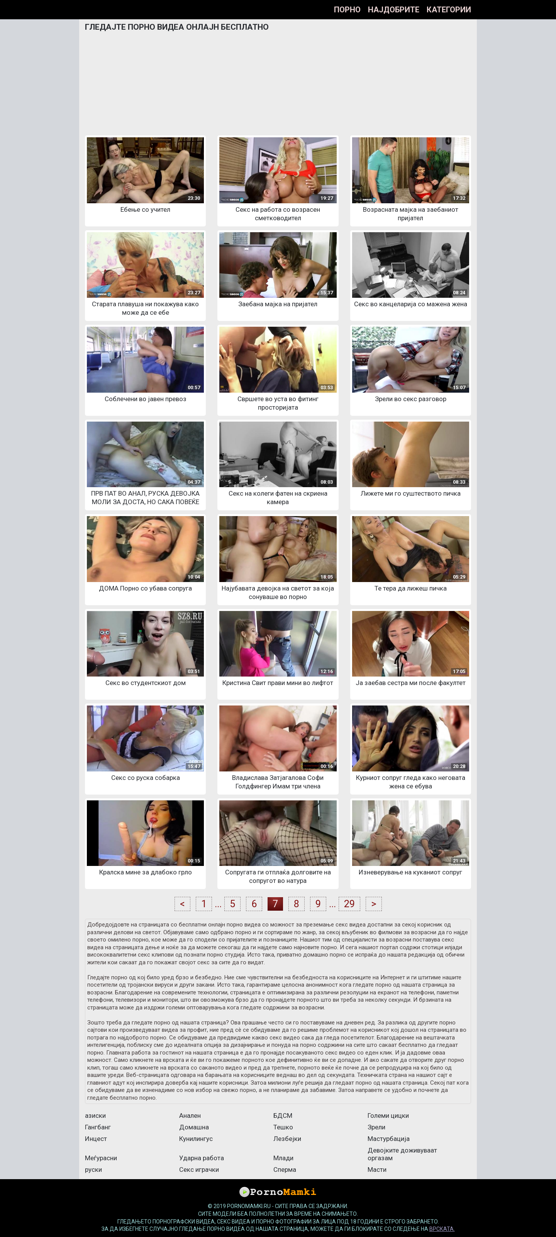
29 (349, 904)
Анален (190, 1115)
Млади (283, 1158)
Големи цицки (388, 1115)
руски (93, 1169)
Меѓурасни (101, 1158)
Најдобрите (393, 10)
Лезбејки (287, 1138)
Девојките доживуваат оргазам (402, 1154)
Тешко (283, 1127)
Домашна (194, 1127)
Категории (449, 10)
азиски (95, 1115)
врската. (442, 1229)
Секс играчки (199, 1169)
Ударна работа (201, 1158)
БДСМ (282, 1115)
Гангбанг (98, 1127)
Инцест (96, 1138)
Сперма (284, 1169)
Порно (347, 10)
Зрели (376, 1127)
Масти (377, 1169)
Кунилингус (196, 1138)
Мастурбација (389, 1138)
